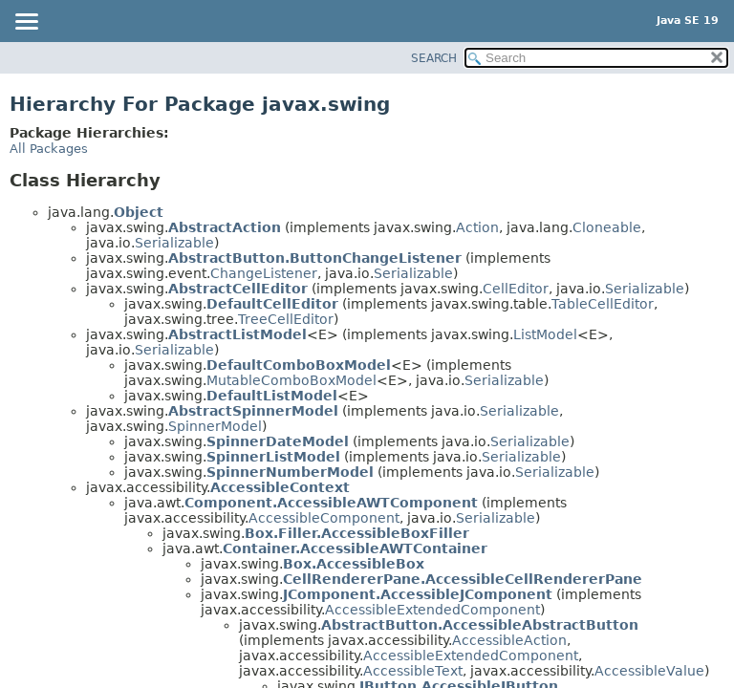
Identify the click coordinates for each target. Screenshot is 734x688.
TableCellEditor (602, 304)
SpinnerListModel (273, 456)
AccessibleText (413, 670)
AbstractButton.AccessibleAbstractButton (479, 625)
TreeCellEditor (286, 319)
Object (138, 212)
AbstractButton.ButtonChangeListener (315, 258)
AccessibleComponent (323, 518)
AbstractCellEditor (238, 288)
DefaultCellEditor (272, 304)
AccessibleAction (509, 640)
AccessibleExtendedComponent (432, 609)
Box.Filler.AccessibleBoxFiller (357, 533)
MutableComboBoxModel (291, 380)
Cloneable (606, 227)
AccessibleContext (280, 487)
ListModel (545, 334)
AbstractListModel (237, 334)
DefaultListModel (271, 395)
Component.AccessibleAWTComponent (331, 502)
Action (477, 227)
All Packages (49, 148)
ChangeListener (263, 273)
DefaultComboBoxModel (298, 365)
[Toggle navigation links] (26, 23)
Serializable (174, 242)
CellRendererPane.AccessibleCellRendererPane (462, 579)
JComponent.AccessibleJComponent (417, 594)
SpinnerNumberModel (290, 472)
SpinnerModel (215, 426)
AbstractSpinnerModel (253, 411)
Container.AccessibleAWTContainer (355, 548)
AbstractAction (224, 227)
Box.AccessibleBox (353, 563)
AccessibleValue (649, 670)
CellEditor (516, 288)
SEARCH (434, 58)
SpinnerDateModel (277, 441)
